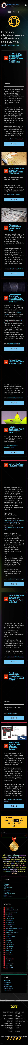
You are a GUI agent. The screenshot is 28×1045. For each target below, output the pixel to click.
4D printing (6, 886)
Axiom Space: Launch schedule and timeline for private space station (16, 171)
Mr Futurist (6, 984)
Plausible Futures (8, 988)
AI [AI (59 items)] (7, 855)
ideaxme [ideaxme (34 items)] (15, 863)
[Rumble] (20, 1038)
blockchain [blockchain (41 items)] (8, 859)
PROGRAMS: (17, 1026)
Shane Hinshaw (10, 944)
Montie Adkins (9, 963)
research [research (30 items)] (18, 869)
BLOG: (16, 1019)
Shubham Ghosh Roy (11, 912)
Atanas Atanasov (11, 195)
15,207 (19, 823)
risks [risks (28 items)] (21, 869)
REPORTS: (17, 1023)
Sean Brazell (9, 948)
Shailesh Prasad (10, 918)
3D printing (6, 884)
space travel (18, 195)
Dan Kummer (9, 930)
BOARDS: (16, 1021)
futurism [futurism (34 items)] (17, 861)
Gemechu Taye (10, 922)
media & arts (15, 139)
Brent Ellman (9, 955)
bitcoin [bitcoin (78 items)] (4, 859)
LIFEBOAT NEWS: (18, 1012)
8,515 (22, 818)
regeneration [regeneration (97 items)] (13, 869)
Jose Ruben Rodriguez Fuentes (14, 928)
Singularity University (9, 893)
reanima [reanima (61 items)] (24, 867)
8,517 (11, 820)
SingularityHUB (7, 990)
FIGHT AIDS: (6, 1023)
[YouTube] (17, 1038)
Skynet (5, 895)
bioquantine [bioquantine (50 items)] (4, 857)
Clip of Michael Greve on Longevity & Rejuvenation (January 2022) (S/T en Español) (16, 599)
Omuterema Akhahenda (12, 932)
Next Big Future (8, 986)
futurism (16, 657)
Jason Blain (9, 961)
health (21, 269)
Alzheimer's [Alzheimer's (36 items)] (10, 855)
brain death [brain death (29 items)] (12, 859)
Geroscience (7, 980)
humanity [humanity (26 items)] (12, 863)
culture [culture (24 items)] (23, 859)
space (19, 344)
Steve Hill (8, 953)
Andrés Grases (10, 657)
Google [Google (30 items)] (20, 861)
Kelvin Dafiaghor (10, 924)
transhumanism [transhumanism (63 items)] (21, 871)
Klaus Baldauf (9, 934)
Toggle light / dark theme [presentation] (26, 5)
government (19, 579)
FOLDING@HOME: (4, 1026)
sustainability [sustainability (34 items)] (8, 871)
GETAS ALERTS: (18, 1015)
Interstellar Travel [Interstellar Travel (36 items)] (7, 865)
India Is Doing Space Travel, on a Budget (16, 465)
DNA (5, 889)
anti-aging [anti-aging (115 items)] (15, 855)
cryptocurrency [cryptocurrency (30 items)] (19, 859)
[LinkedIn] (14, 1038)
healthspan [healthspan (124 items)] (7, 863)
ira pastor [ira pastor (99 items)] (13, 865)
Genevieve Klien (10, 908)
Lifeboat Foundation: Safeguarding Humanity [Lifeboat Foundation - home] (10, 5)
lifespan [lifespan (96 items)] (5, 867)
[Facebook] (8, 1038)
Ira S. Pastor (9, 965)
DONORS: (9, 1021)
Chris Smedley (9, 967)
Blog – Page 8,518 (14, 12)
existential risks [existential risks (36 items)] (6, 861)
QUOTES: (16, 1031)
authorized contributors (13, 45)
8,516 (6, 820)
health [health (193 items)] (23, 861)
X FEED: (5, 1019)
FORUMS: (10, 1031)
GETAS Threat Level (14, 1006)
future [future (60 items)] (13, 861)
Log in (4, 45)
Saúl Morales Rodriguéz (12, 344)
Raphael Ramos (10, 946)
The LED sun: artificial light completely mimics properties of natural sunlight (16, 676)
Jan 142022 (6, 58)
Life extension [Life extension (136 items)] (20, 865)
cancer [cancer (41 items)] (15, 859)
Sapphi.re (25, 1036)
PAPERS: (16, 1028)
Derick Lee (10, 579)
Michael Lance (9, 959)
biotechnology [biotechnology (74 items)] (22, 857)
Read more (14, 144)
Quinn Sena (10, 139)
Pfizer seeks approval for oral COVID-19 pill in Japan (15, 228)
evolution (12, 448)
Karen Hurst (9, 926)
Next (13, 826)
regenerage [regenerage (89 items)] (6, 869)
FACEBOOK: (4, 1012)
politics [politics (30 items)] (21, 867)
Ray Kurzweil (7, 890)
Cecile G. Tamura (10, 936)
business (14, 579)
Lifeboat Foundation (10, 1036)
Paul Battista (9, 920)
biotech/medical (16, 269)
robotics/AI (21, 139)
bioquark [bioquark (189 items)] (11, 857)
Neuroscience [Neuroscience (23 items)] (17, 867)
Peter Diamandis (8, 887)
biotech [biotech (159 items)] (16, 857)
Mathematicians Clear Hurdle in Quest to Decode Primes (16, 362)
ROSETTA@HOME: (8, 1028)
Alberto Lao (9, 942)
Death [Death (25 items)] (25, 859)
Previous (10, 818)
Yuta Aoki (8, 938)
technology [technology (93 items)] (14, 871)
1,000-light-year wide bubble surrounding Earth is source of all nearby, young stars (16, 298)
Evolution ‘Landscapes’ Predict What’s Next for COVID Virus (16, 430)
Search (25, 835)
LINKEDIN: (5, 1015)
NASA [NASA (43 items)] (14, 867)
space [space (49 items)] (5, 871)
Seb (7, 957)
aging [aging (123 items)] (4, 855)
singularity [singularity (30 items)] (23, 869)
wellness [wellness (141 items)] (14, 873)
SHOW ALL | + (6, 969)
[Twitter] (11, 1038)
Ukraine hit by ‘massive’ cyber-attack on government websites (15, 746)
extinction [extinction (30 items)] (10, 861)
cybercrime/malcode (17, 799)
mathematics (20, 398)
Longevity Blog (7, 982)
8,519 (21, 820)
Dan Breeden (9, 916)
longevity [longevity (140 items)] (10, 867)
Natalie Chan (9, 950)
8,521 (13, 823)
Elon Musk (6, 892)
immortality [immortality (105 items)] (21, 863)
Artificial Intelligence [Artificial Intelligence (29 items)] (22, 855)
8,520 (8, 823)
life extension (21, 657)
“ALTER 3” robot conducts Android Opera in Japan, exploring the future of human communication (16, 58)
